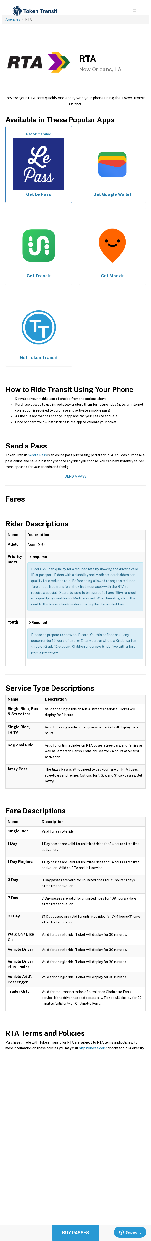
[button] (134, 11)
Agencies (12, 19)
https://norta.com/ (93, 1048)
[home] (35, 11)
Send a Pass (37, 455)
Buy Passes (75, 1232)
